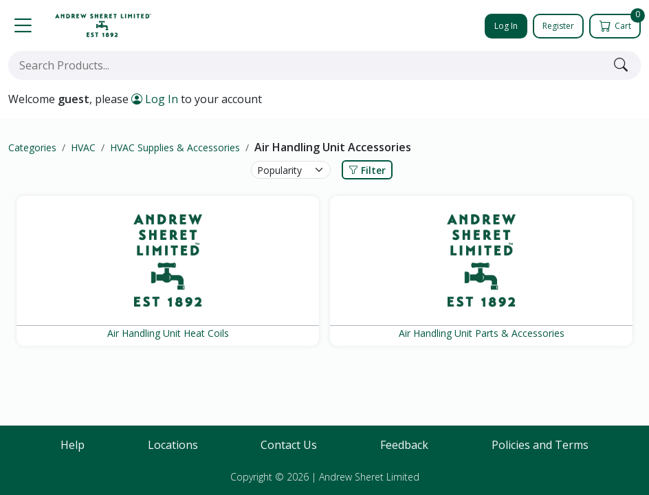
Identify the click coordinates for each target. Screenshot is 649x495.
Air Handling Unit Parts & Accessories (481, 333)
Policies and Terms (540, 444)
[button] (22, 25)
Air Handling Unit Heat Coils (168, 333)
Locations (173, 444)
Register (558, 26)
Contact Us (289, 444)
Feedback (404, 444)
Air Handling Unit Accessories (332, 147)
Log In (506, 26)
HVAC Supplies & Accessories (175, 147)
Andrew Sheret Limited (369, 476)
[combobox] (308, 65)
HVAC (83, 147)
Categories (32, 147)
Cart (621, 23)
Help (72, 444)
